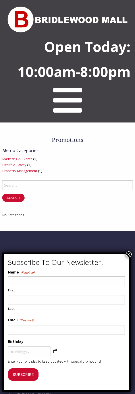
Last (11, 308)
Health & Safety (14, 168)
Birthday (15, 341)
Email (20, 320)
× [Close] (128, 254)
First (11, 290)
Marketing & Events (17, 162)
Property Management (19, 174)
